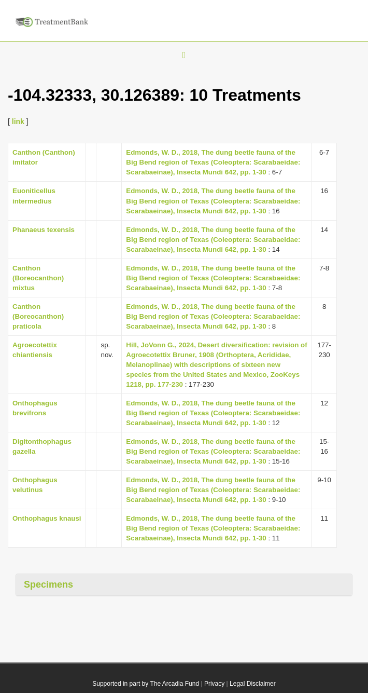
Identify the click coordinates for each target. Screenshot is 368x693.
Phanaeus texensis (43, 230)
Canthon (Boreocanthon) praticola (38, 316)
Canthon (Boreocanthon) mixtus (38, 278)
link (18, 121)
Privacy (214, 683)
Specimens (48, 584)
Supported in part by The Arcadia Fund (145, 683)
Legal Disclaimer (253, 683)
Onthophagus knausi (46, 518)
